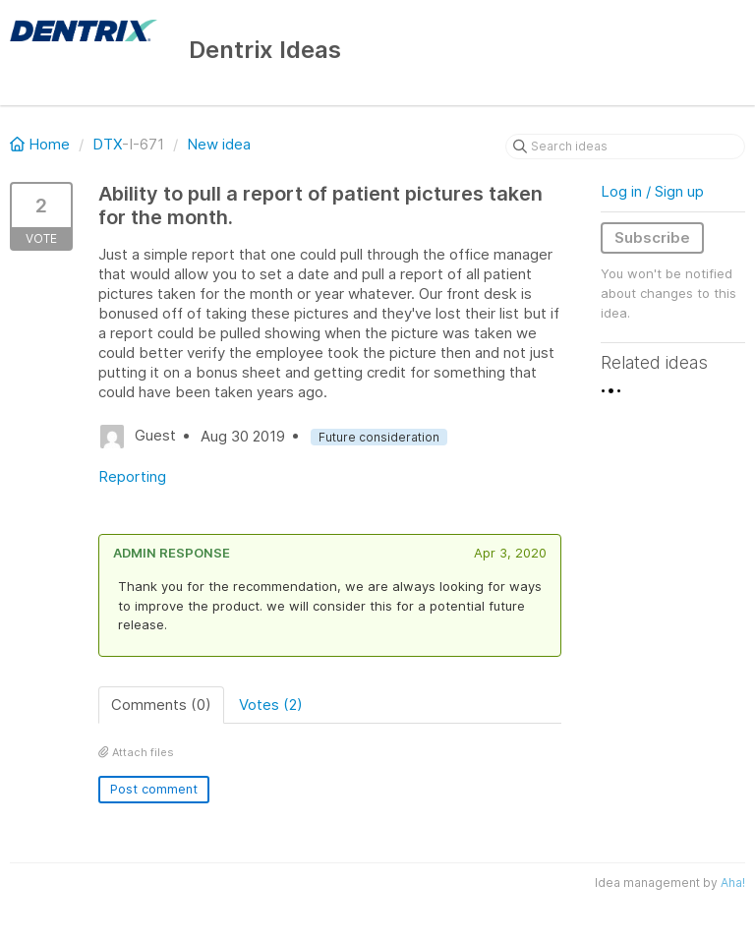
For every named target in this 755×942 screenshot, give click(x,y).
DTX (107, 144)
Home (42, 144)
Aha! (733, 882)
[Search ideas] (625, 146)
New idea (219, 144)
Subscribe (652, 237)
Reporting (132, 476)
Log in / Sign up (652, 191)
